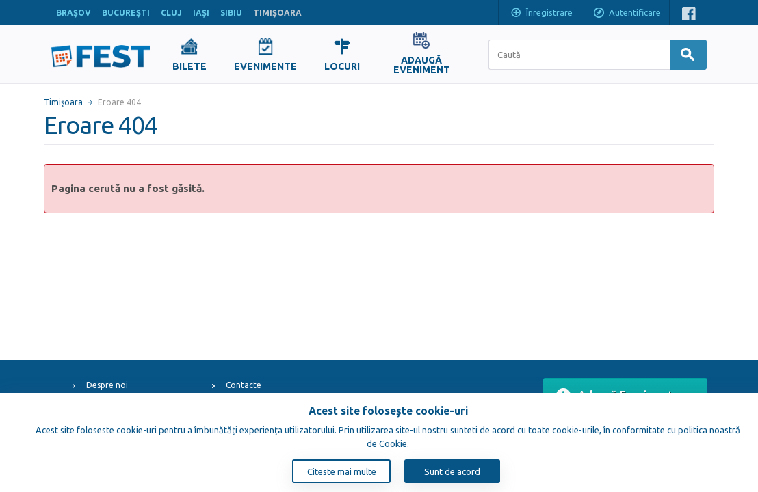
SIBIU (231, 12)
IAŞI (201, 12)
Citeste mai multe (341, 471)
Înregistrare (541, 13)
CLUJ (171, 12)
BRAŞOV (73, 12)
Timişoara (63, 102)
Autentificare (626, 13)
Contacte (243, 385)
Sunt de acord (452, 471)
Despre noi (107, 385)
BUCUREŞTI (126, 12)
